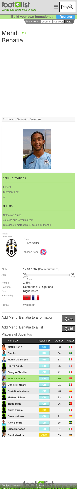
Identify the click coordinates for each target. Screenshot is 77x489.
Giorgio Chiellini (17, 372)
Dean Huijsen (16, 416)
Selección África (12, 215)
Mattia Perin (15, 346)
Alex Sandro (15, 422)
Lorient (7, 187)
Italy (10, 119)
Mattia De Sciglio (18, 359)
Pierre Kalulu (15, 365)
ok (69, 21)
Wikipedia (29, 304)
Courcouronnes (48, 269)
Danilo (11, 353)
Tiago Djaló (14, 403)
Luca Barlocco (16, 428)
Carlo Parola (15, 410)
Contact (6, 485)
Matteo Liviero (16, 397)
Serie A (21, 119)
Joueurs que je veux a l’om (18, 219)
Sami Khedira (16, 435)
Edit (24, 33)
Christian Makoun (18, 391)
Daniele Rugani (17, 384)
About (17, 485)
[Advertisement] (37, 80)
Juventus (35, 119)
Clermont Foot (11, 191)
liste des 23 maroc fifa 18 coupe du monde (27, 224)
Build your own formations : (43, 16)
